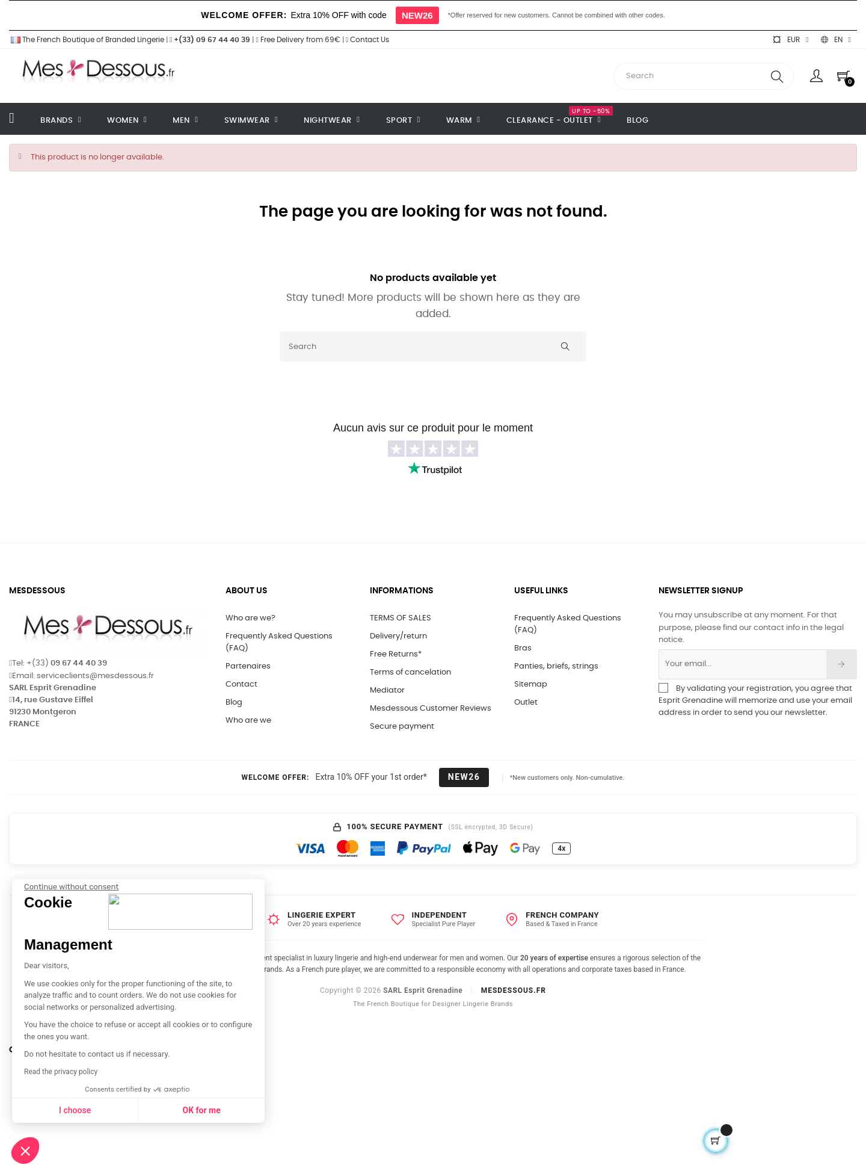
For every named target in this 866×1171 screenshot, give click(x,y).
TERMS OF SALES (400, 618)
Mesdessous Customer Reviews (430, 708)
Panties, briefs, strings (556, 666)
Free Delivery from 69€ (298, 39)
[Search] (433, 347)
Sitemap (530, 684)
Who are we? (250, 618)
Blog (234, 702)
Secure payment (402, 727)
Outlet (526, 702)
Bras (523, 648)
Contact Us (367, 39)
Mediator (387, 690)
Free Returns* (396, 654)
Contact (241, 684)
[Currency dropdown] (790, 40)
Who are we (248, 721)
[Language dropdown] (836, 40)
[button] (25, 1150)
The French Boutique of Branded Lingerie (86, 39)
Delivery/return (398, 636)
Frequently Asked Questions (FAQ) (279, 642)
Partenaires (248, 666)
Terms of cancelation (410, 672)
